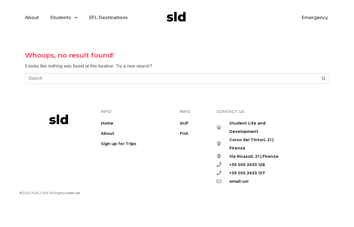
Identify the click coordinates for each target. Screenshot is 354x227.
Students (64, 18)
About (32, 17)
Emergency (315, 17)
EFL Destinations (108, 17)
